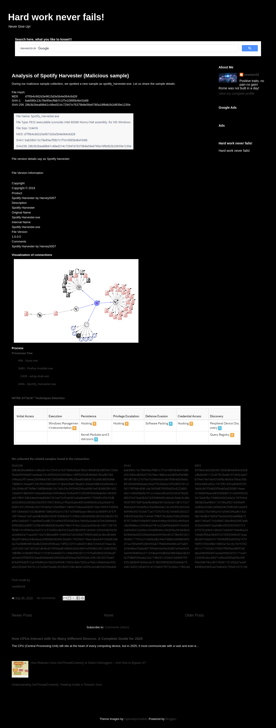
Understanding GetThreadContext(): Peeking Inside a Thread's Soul (57, 684)
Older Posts (194, 615)
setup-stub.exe (39, 376)
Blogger (170, 719)
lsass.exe (31, 360)
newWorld (18, 586)
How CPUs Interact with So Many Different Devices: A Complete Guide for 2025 (77, 638)
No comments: (47, 598)
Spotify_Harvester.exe (41, 384)
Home (109, 615)
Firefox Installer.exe (40, 368)
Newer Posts (22, 615)
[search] (128, 48)
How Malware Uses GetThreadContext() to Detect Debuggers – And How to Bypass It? (88, 662)
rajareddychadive (135, 719)
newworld (251, 74)
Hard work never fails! (56, 17)
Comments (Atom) (117, 627)
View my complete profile (236, 93)
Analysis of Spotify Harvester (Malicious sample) (70, 76)
